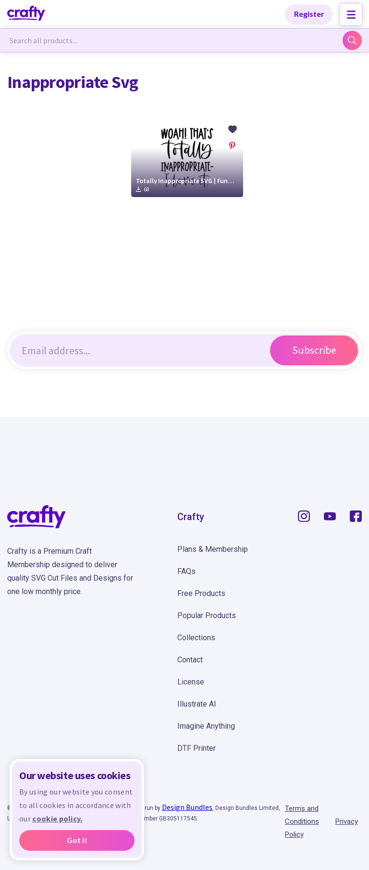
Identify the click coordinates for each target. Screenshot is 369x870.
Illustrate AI (196, 703)
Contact (190, 659)
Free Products (201, 593)
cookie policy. (57, 818)
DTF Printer (196, 748)
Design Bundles (187, 807)
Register (309, 13)
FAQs (186, 571)
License (190, 681)
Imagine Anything (206, 726)
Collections (196, 637)
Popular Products (206, 615)
